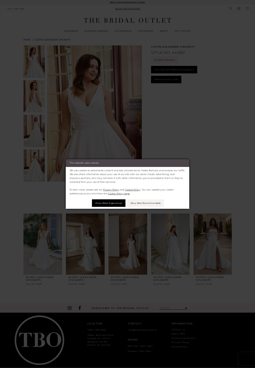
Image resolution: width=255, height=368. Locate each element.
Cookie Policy (132, 189)
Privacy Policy (111, 189)
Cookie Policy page (119, 193)
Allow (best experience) (106, 203)
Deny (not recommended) (148, 203)
